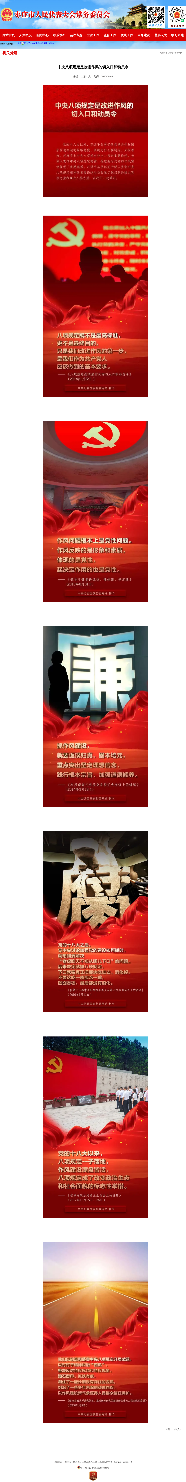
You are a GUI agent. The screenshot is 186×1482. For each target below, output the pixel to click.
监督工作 (110, 35)
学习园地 (177, 35)
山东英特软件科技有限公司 (93, 1457)
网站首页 (8, 35)
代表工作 (127, 35)
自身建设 (143, 35)
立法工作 (93, 35)
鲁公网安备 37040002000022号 (93, 1468)
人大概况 (25, 35)
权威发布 (59, 35)
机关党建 (178, 53)
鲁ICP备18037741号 (123, 1462)
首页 (171, 53)
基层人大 (160, 35)
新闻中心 (42, 35)
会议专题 (76, 35)
